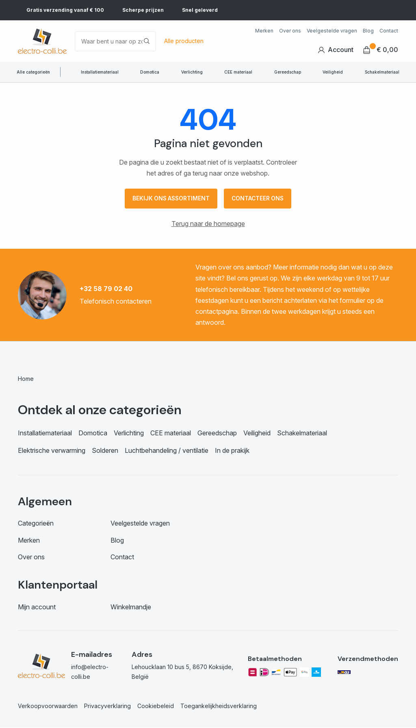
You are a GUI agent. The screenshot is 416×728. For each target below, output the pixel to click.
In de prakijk (232, 451)
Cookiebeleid (155, 706)
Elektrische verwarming (51, 451)
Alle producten (184, 40)
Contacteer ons (259, 199)
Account (335, 49)
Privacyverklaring (107, 706)
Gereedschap (287, 72)
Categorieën (36, 524)
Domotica (149, 72)
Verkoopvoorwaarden (48, 706)
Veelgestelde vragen (332, 31)
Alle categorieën (33, 72)
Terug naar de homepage (208, 224)
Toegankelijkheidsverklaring (218, 706)
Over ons (290, 31)
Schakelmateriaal (382, 72)
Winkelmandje (130, 608)
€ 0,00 (380, 49)
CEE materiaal (238, 72)
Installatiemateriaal (100, 72)
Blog (368, 31)
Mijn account (37, 608)
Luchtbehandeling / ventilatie (166, 451)
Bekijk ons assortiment (170, 199)
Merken (264, 31)
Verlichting (192, 72)
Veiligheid (333, 72)
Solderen (105, 451)
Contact (388, 31)
